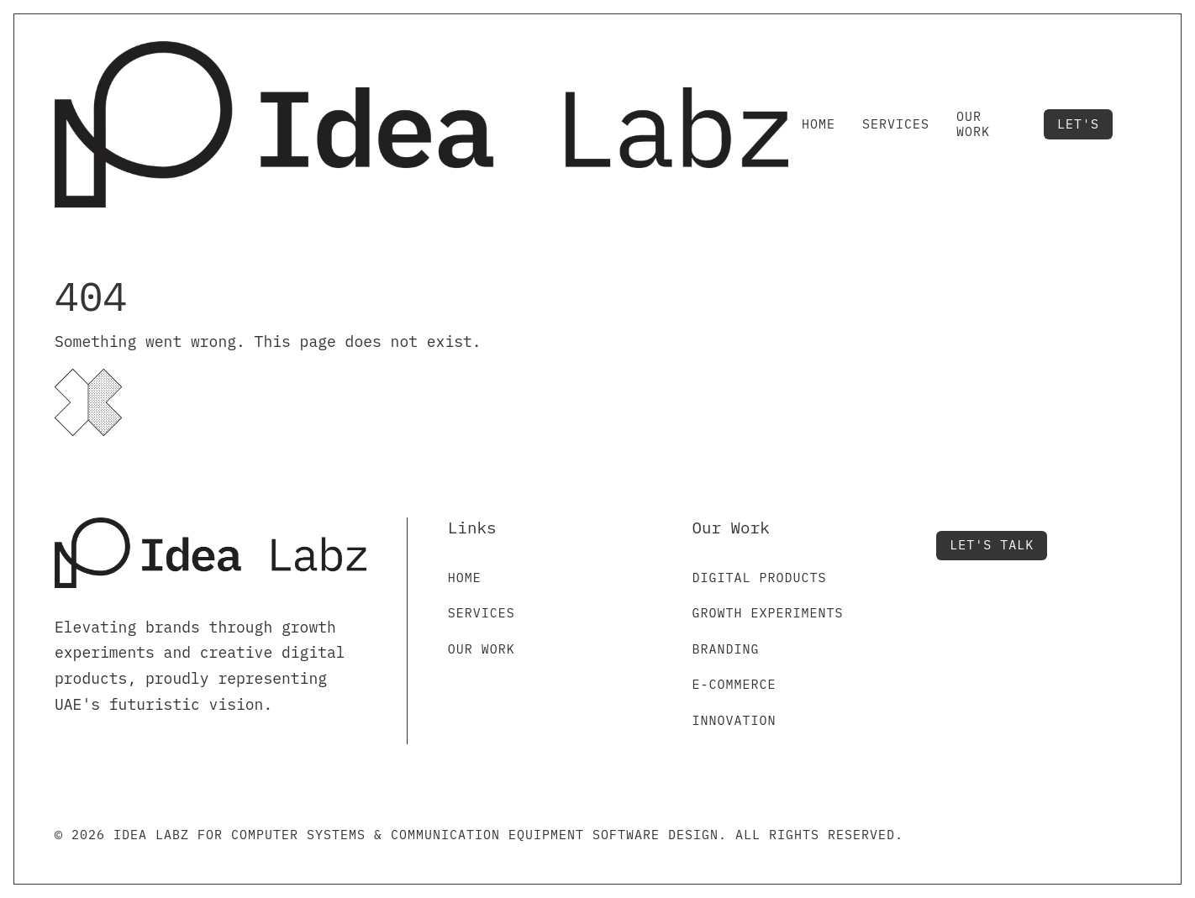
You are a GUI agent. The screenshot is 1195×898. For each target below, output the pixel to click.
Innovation (734, 720)
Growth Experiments (768, 613)
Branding (726, 649)
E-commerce (734, 684)
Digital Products (759, 578)
